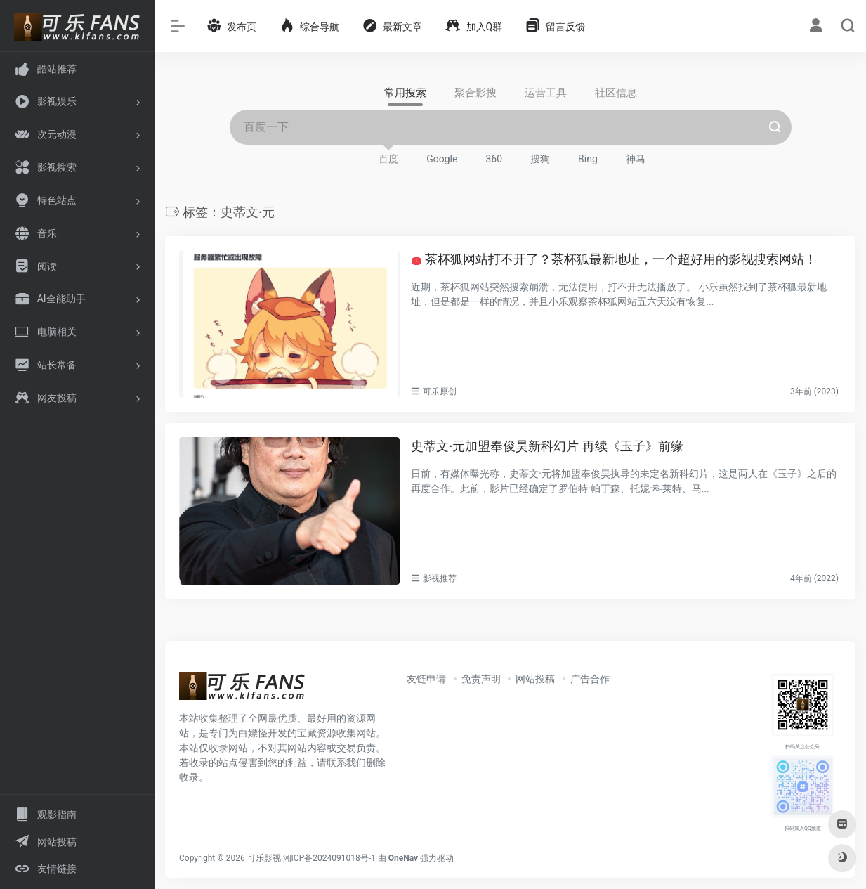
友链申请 (426, 678)
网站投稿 (535, 678)
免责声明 (481, 678)
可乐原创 (440, 391)
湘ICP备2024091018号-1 (329, 857)
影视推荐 (440, 578)
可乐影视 (264, 857)
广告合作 (590, 678)
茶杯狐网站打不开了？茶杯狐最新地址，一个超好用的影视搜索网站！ (614, 259)
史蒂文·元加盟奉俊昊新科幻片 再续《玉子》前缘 (547, 446)
